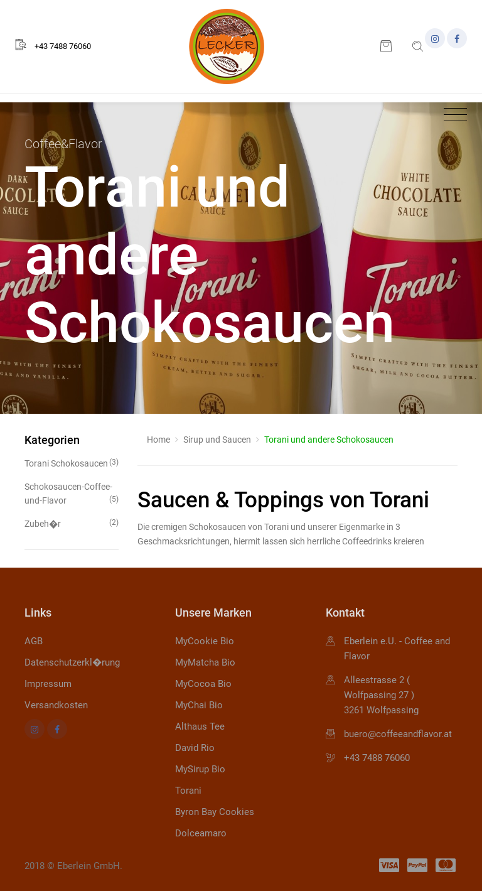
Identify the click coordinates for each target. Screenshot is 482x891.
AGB (33, 641)
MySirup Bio (200, 769)
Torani (188, 790)
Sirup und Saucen (217, 440)
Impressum (48, 683)
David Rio (195, 747)
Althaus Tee (200, 726)
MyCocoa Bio (203, 683)
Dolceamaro (201, 833)
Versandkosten (56, 705)
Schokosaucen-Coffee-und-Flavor (71, 494)
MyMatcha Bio (205, 662)
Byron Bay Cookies (214, 812)
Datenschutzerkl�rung (72, 662)
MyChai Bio (199, 705)
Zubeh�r (71, 523)
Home (158, 440)
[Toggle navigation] (452, 115)
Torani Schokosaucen (71, 462)
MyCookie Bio (204, 641)
